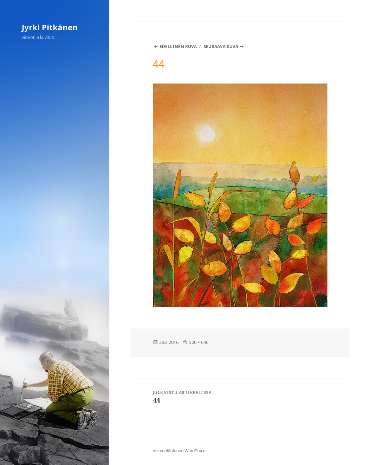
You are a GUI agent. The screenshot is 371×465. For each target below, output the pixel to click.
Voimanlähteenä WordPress (179, 451)
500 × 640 (198, 342)
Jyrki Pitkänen (50, 27)
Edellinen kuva (178, 46)
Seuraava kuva (220, 46)
